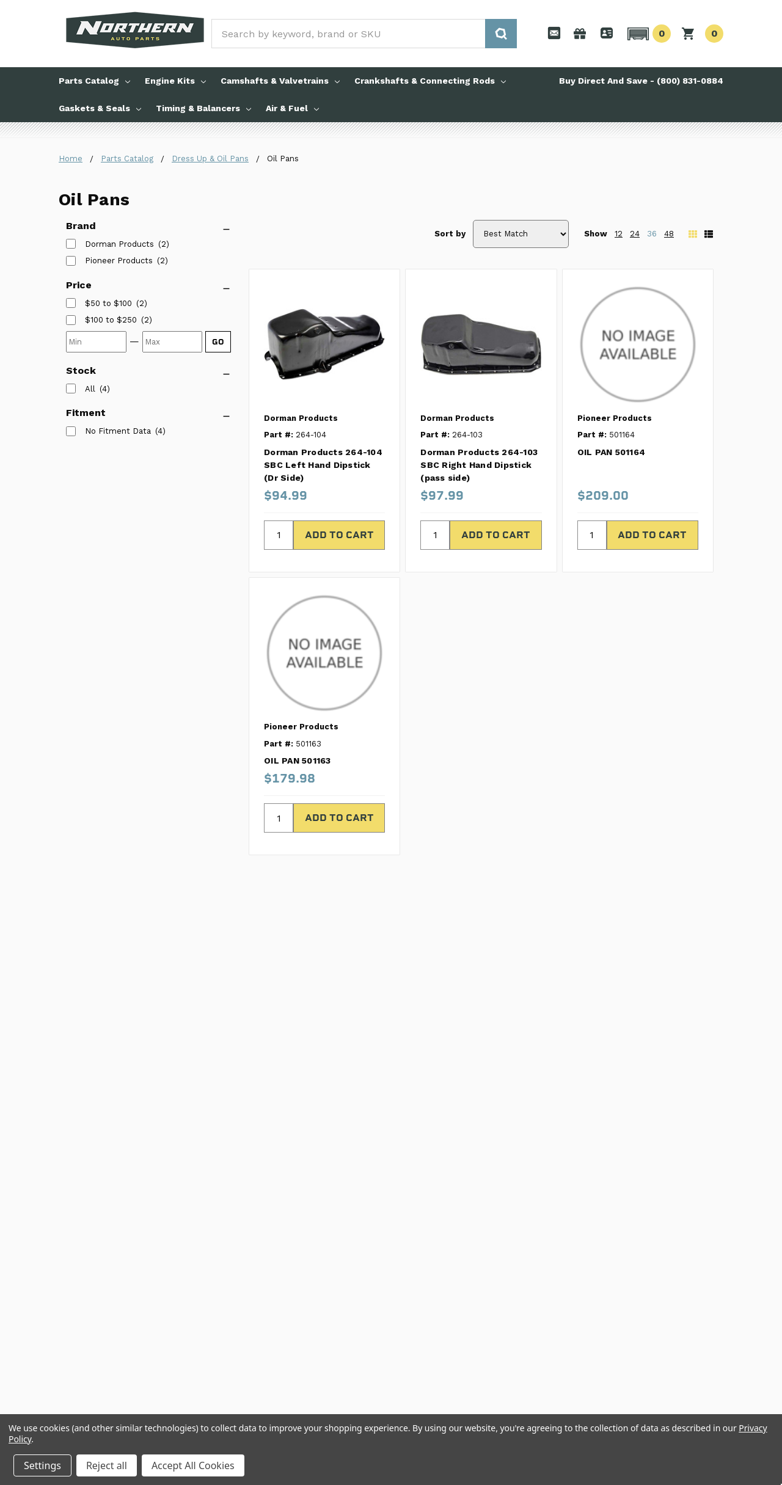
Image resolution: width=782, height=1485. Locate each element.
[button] (647, 33)
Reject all (106, 1465)
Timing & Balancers (203, 108)
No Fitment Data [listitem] (118, 431)
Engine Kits (175, 81)
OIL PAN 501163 (297, 760)
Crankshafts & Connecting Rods (430, 81)
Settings (42, 1465)
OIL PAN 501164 (611, 452)
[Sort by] (521, 234)
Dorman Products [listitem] (119, 244)
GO (218, 341)
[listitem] (108, 303)
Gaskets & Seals (100, 108)
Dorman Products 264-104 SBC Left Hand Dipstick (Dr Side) (323, 465)
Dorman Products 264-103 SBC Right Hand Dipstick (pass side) (479, 465)
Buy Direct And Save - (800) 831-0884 (641, 81)
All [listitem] (90, 388)
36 (652, 233)
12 (619, 233)
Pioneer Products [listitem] (119, 260)
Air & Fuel (292, 108)
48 (669, 233)
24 (635, 233)
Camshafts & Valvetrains (280, 81)
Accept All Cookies (193, 1465)
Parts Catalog (94, 81)
